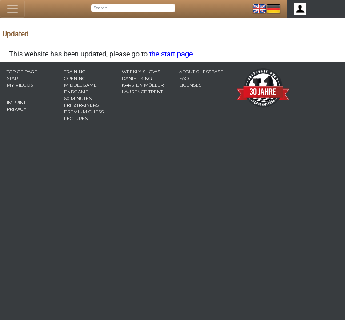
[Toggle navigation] (12, 9)
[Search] (133, 8)
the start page (171, 54)
